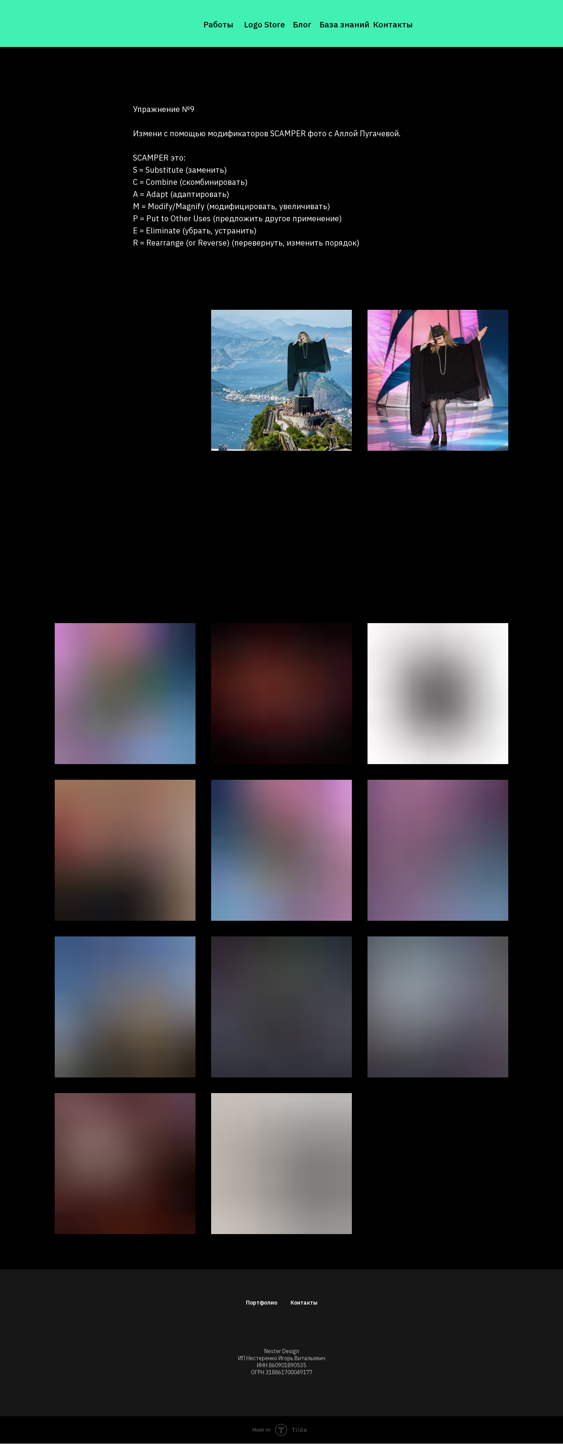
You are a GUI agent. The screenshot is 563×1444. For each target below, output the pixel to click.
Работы (218, 24)
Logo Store (264, 24)
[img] (88, 23)
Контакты (393, 24)
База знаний (344, 24)
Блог (302, 24)
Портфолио (261, 1302)
